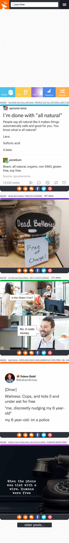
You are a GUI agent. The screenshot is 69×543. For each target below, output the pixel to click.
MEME (7, 93)
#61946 (3, 102)
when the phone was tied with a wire (27, 442)
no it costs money (39, 278)
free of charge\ (33, 196)
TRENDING (49, 92)
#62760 (3, 278)
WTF (22, 93)
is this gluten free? (18, 278)
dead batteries (16, 196)
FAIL (38, 93)
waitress (13, 360)
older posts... (34, 525)
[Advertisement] (34, 49)
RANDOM (62, 92)
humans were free (57, 442)
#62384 (3, 442)
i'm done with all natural (21, 102)
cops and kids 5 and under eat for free (40, 360)
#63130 (3, 196)
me (63, 360)
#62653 (3, 360)
